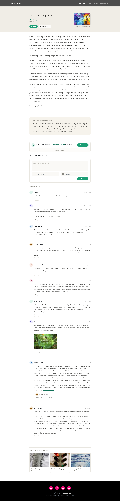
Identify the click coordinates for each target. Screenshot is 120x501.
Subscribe (104, 3)
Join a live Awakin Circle (57, 144)
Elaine (36, 192)
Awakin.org (16, 3)
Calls (96, 3)
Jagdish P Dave (38, 362)
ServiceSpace (67, 493)
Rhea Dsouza (38, 226)
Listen (33, 26)
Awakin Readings (35, 11)
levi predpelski (38, 265)
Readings (81, 3)
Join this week (83, 145)
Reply (36, 199)
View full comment (48, 390)
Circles (90, 3)
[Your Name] (47, 174)
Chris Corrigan (34, 20)
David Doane (38, 408)
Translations (44, 26)
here (39, 111)
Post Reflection (83, 178)
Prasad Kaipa (38, 322)
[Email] (76, 174)
